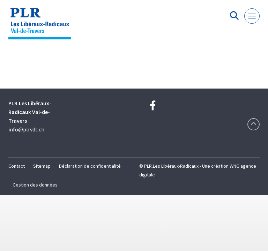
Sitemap (42, 166)
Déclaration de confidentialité (90, 166)
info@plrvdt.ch (26, 129)
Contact (16, 166)
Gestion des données (35, 185)
